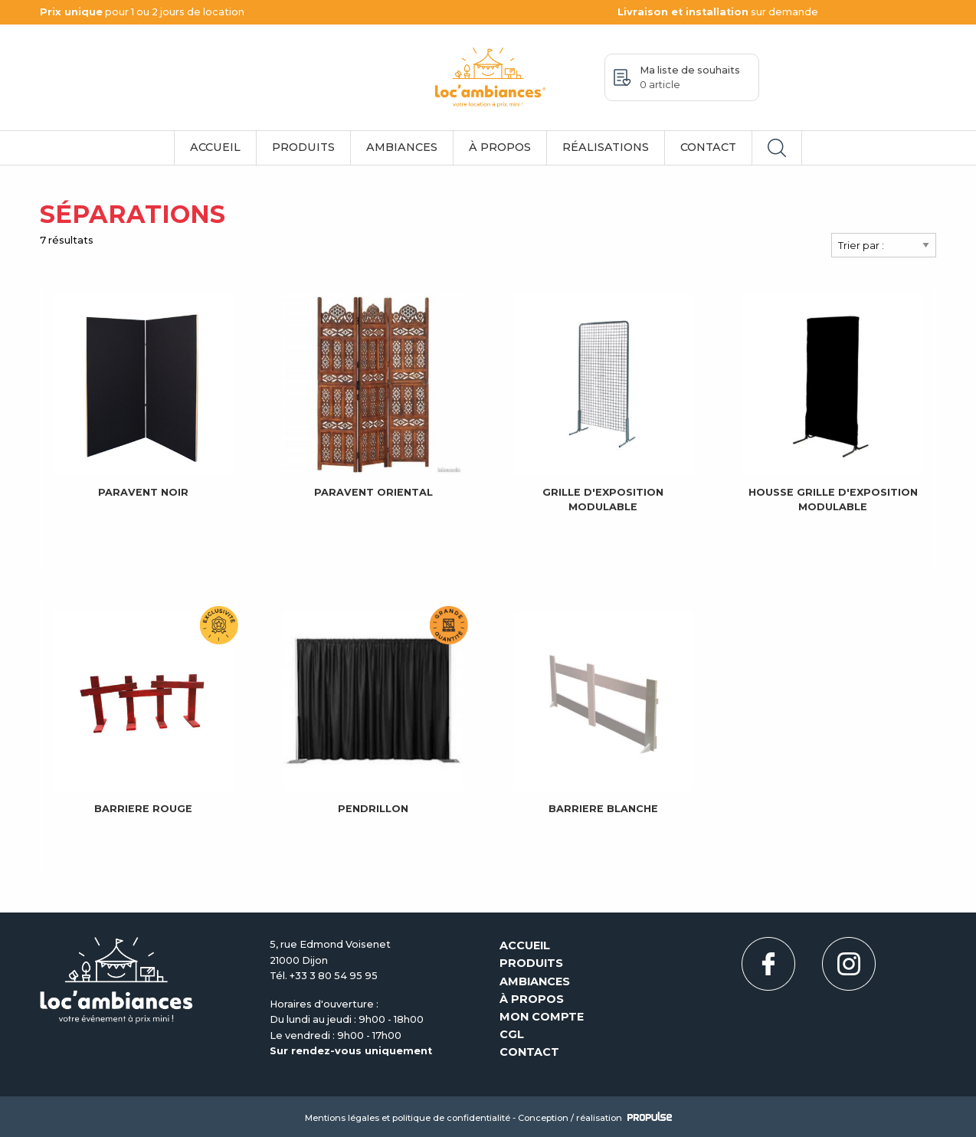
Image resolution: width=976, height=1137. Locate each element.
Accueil (215, 147)
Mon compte (541, 1017)
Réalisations (605, 147)
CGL (511, 1034)
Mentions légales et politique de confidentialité (407, 1117)
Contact (708, 147)
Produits (303, 147)
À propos (500, 147)
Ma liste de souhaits (690, 77)
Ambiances (401, 147)
